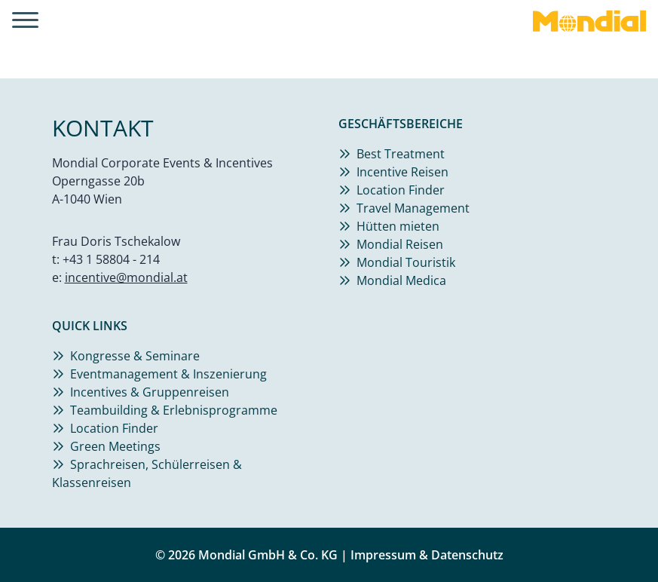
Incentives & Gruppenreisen (149, 392)
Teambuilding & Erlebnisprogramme (173, 410)
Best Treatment (401, 154)
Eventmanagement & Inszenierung (168, 374)
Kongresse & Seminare (135, 356)
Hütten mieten (398, 226)
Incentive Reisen (402, 172)
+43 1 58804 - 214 (111, 259)
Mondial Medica (401, 280)
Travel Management (413, 208)
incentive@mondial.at (126, 277)
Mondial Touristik (406, 262)
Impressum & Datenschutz (426, 555)
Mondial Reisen (400, 244)
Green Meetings (115, 446)
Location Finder (401, 190)
